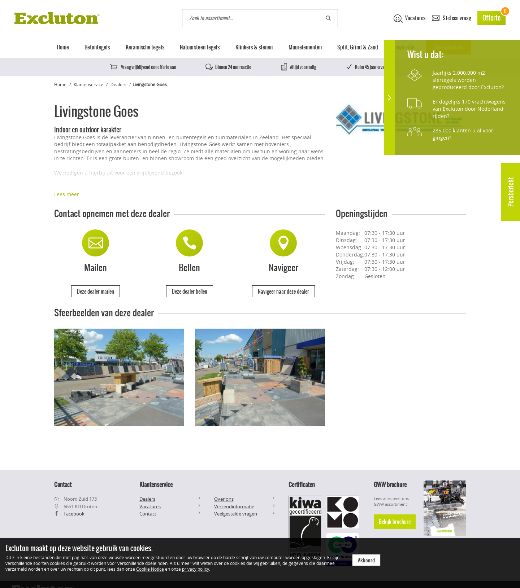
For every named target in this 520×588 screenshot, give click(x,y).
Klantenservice (88, 84)
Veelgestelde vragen (235, 513)
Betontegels (97, 47)
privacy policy (195, 569)
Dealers (118, 84)
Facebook (74, 513)
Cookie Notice (150, 569)
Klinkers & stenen (254, 47)
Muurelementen (305, 47)
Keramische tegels (145, 47)
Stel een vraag (451, 17)
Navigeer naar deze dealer (283, 291)
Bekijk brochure (395, 522)
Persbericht (511, 192)
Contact (147, 513)
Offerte (494, 17)
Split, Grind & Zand (357, 47)
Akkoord (366, 560)
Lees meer (66, 194)
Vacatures (409, 18)
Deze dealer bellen (189, 291)
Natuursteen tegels (200, 47)
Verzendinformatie (234, 506)
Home (63, 47)
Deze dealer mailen (95, 291)
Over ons (224, 499)
